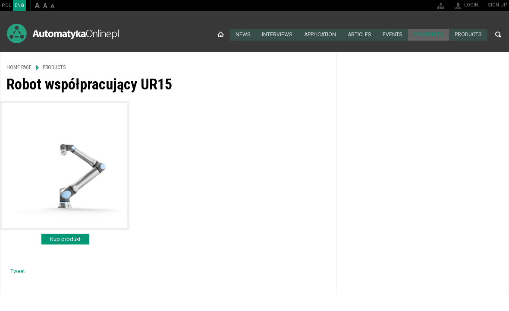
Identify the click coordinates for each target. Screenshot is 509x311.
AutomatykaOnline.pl (63, 33)
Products (468, 35)
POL (6, 5)
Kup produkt (65, 238)
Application (320, 35)
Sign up (497, 5)
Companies (428, 35)
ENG (19, 5)
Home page (220, 34)
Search (498, 34)
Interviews (277, 35)
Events (392, 35)
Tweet (17, 271)
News (243, 35)
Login (471, 5)
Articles (359, 35)
